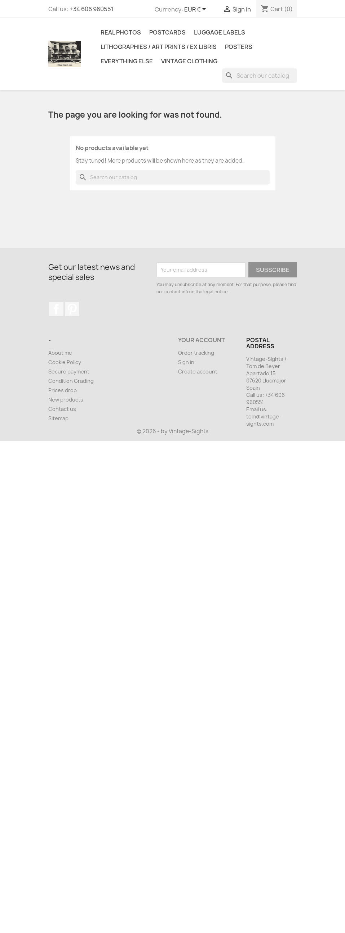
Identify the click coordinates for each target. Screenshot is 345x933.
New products (65, 399)
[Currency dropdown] (196, 9)
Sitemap (58, 418)
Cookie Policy (64, 362)
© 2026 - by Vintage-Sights (172, 431)
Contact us (62, 409)
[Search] (259, 75)
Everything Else (127, 61)
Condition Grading (71, 380)
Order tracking (196, 352)
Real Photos (121, 32)
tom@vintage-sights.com (263, 420)
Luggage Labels (219, 32)
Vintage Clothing (189, 61)
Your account (201, 340)
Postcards (167, 32)
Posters (238, 47)
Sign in (186, 362)
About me (60, 352)
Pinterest (72, 309)
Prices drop (62, 390)
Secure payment (68, 371)
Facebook (56, 309)
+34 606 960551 (92, 9)
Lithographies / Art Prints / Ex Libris (159, 47)
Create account (197, 371)
